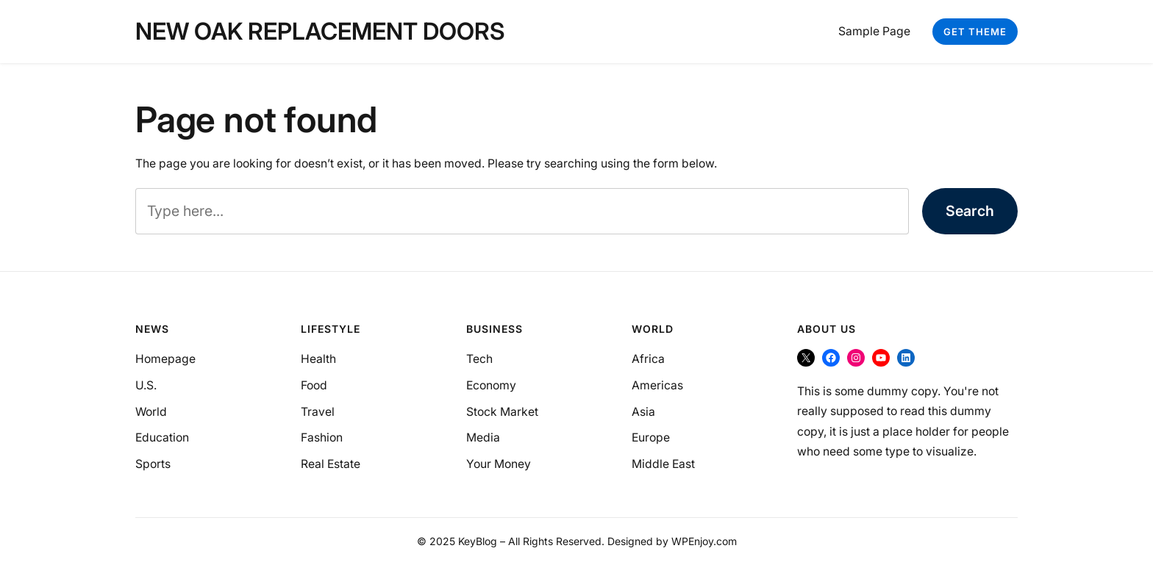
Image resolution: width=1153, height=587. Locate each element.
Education (162, 437)
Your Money (498, 464)
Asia (643, 412)
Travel (318, 412)
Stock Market (502, 412)
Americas (657, 385)
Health (318, 359)
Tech (479, 359)
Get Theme (975, 31)
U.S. (146, 385)
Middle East (663, 464)
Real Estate (330, 464)
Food (314, 385)
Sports (153, 464)
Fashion (322, 437)
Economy (491, 385)
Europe (651, 437)
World (151, 412)
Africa (648, 359)
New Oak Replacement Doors (319, 31)
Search (970, 211)
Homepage (165, 359)
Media (483, 437)
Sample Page (874, 31)
